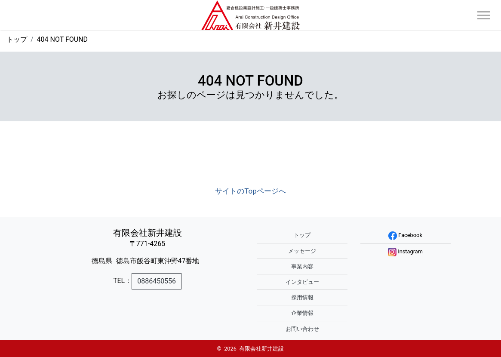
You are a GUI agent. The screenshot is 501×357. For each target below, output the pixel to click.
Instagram (405, 251)
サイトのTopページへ (250, 191)
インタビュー (302, 282)
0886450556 (156, 281)
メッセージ (302, 251)
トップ (16, 39)
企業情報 (302, 313)
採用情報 (302, 297)
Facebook (405, 235)
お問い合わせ (302, 329)
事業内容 (302, 266)
